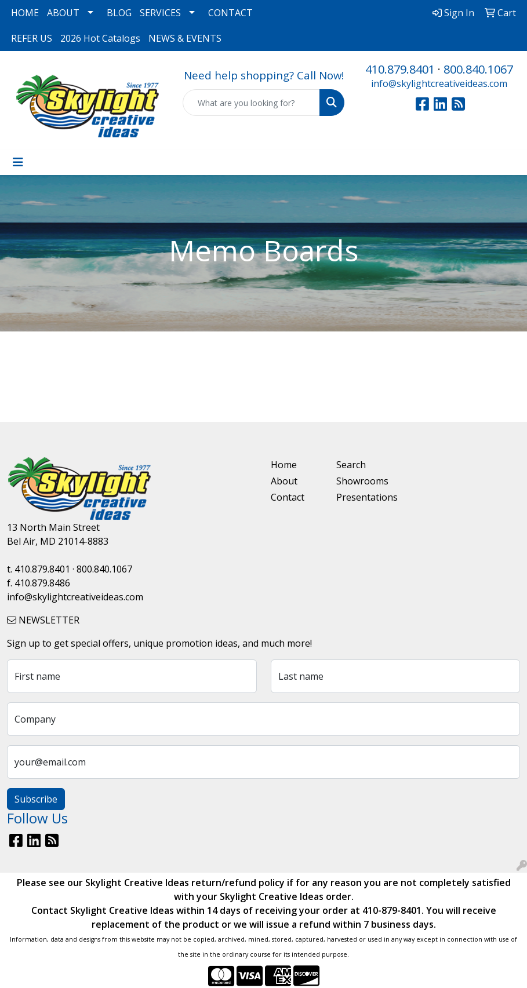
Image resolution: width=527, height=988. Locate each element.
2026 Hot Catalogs (100, 38)
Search (351, 464)
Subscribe (35, 799)
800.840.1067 (478, 69)
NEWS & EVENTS (184, 38)
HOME (25, 12)
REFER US (31, 38)
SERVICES (160, 12)
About (284, 481)
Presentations (362, 497)
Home (284, 464)
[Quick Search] (251, 102)
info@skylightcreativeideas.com (439, 83)
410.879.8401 (400, 69)
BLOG (119, 12)
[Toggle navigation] (18, 162)
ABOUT (63, 12)
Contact (287, 497)
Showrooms (362, 481)
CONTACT (230, 12)
